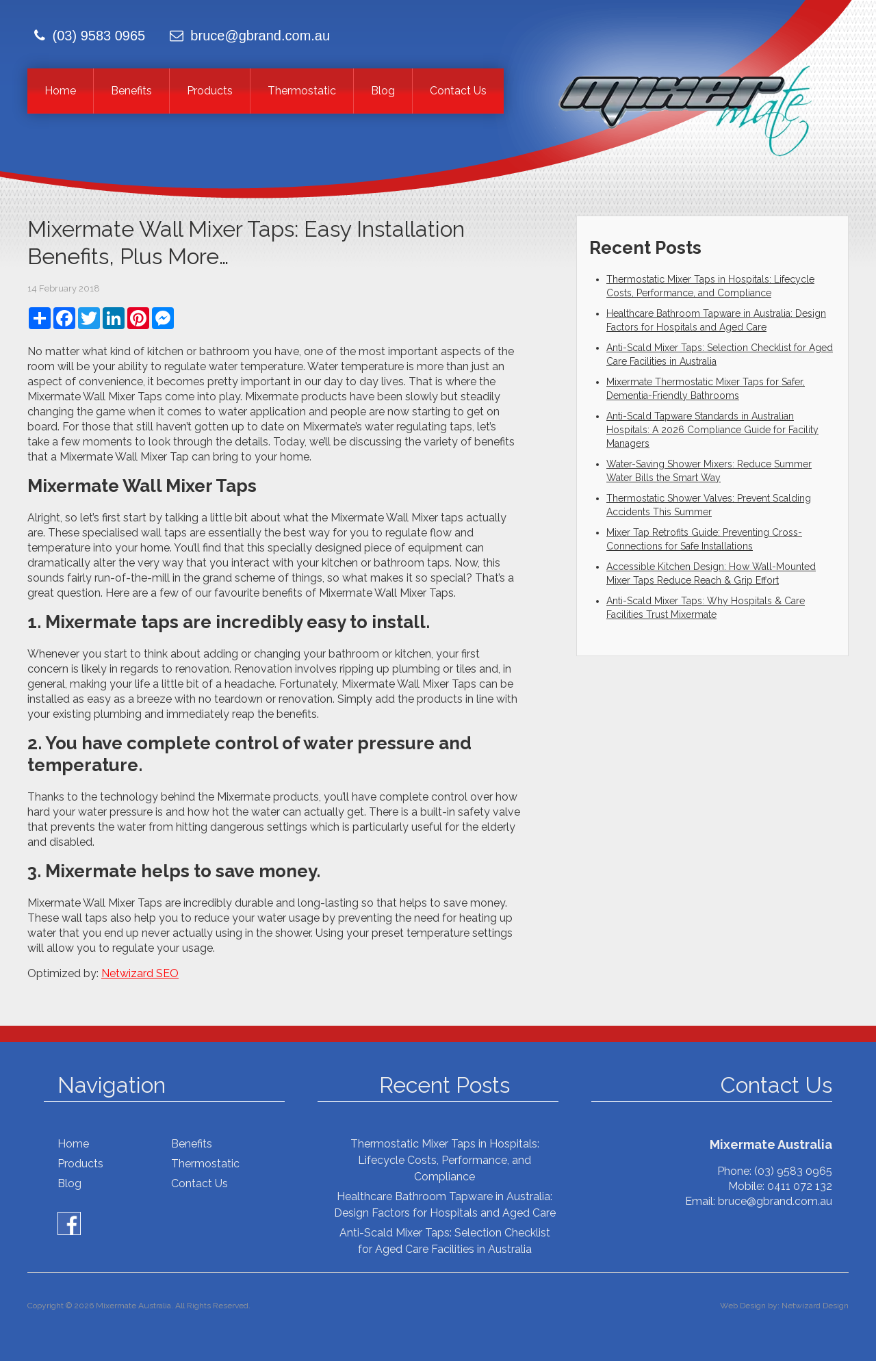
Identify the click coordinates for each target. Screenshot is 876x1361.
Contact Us (458, 90)
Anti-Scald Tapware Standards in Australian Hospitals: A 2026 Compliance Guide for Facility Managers (712, 430)
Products (210, 90)
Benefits (131, 90)
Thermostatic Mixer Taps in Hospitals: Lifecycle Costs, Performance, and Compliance (444, 1160)
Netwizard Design (815, 1305)
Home (60, 90)
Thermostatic (302, 90)
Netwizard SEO (140, 973)
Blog (383, 90)
